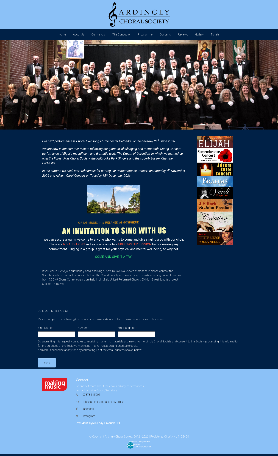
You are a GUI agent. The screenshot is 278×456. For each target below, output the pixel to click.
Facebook (85, 409)
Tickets (215, 34)
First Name (45, 327)
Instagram (85, 416)
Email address (127, 327)
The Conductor (121, 34)
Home (62, 34)
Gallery (199, 34)
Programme (145, 34)
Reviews (183, 34)
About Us (78, 34)
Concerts (165, 34)
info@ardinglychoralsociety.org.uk (100, 401)
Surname (84, 327)
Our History (98, 34)
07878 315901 (88, 394)
